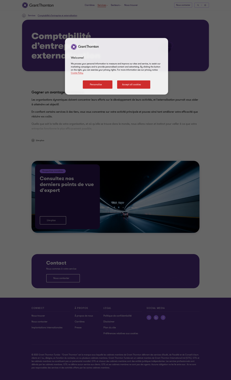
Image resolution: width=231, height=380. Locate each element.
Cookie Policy (77, 73)
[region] (116, 66)
